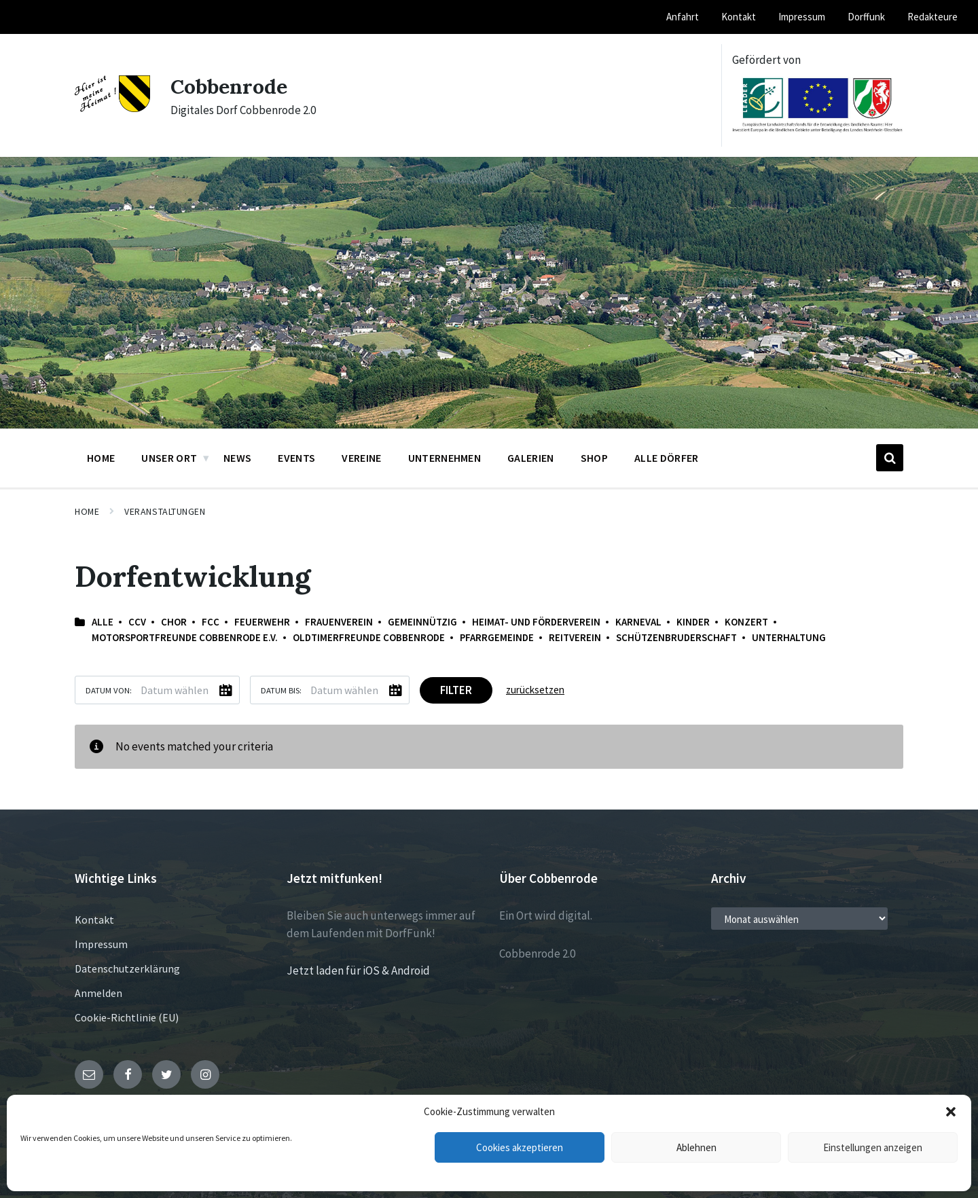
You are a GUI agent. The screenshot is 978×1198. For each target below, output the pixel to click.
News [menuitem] (237, 458)
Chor (174, 621)
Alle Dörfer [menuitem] (666, 458)
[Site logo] (112, 108)
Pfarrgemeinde (497, 637)
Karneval (638, 621)
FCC (210, 621)
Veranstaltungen (164, 511)
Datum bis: (281, 690)
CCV (137, 621)
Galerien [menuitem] (530, 458)
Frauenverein (339, 621)
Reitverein (575, 637)
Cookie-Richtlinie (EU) (127, 1017)
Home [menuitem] (101, 458)
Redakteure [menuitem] (932, 16)
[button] (951, 1112)
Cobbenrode (228, 86)
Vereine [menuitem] (361, 458)
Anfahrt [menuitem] (682, 16)
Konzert (746, 621)
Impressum (101, 944)
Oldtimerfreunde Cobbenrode (369, 637)
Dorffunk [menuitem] (866, 16)
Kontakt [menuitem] (738, 16)
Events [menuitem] (296, 458)
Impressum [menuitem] (801, 16)
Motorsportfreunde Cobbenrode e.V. (185, 637)
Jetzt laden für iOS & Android (358, 970)
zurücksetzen (535, 689)
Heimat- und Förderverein (536, 621)
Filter (456, 690)
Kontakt (94, 919)
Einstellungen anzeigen (872, 1147)
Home (87, 511)
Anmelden (98, 993)
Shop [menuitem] (594, 458)
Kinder (693, 621)
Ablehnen (696, 1147)
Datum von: (109, 690)
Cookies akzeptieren (519, 1147)
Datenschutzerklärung (127, 968)
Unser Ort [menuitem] (169, 458)
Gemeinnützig (422, 621)
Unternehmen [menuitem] (445, 458)
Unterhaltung (789, 637)
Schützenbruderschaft (676, 637)
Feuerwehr (262, 621)
